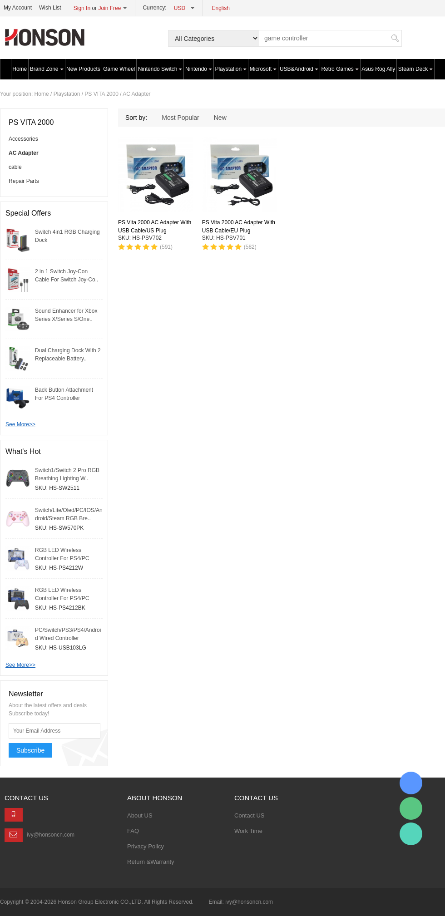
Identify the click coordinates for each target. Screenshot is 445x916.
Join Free (109, 8)
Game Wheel (119, 69)
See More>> (20, 424)
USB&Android (299, 69)
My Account (18, 8)
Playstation (231, 69)
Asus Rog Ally (378, 69)
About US (140, 815)
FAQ (133, 830)
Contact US (249, 815)
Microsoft (263, 69)
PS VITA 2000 (101, 94)
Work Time (248, 830)
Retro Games (339, 69)
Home (19, 69)
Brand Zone (47, 69)
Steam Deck (415, 69)
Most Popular (180, 117)
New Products (83, 69)
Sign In (82, 8)
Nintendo (198, 69)
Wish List (50, 8)
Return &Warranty (150, 861)
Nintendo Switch (160, 69)
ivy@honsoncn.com (50, 835)
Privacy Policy (145, 846)
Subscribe (30, 750)
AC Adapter (136, 94)
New (220, 117)
